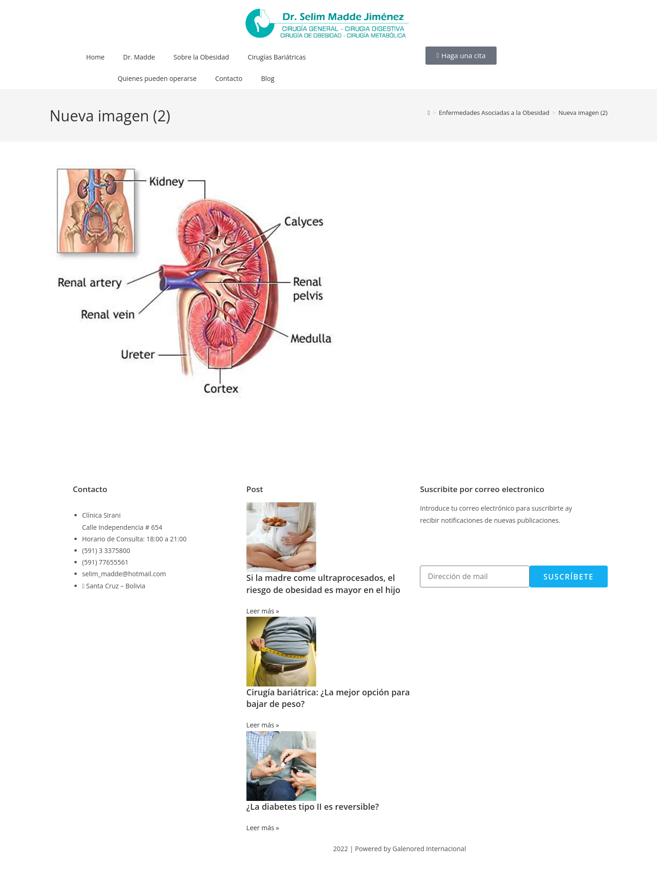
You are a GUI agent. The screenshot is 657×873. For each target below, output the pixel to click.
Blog (268, 78)
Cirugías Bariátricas (277, 57)
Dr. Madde (139, 57)
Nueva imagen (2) (583, 112)
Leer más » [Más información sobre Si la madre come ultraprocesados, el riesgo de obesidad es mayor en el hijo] (262, 610)
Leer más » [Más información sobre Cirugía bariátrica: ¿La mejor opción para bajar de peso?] (262, 724)
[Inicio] (429, 112)
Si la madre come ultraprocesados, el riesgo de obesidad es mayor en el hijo (323, 583)
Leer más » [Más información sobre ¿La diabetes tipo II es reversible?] (262, 827)
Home (95, 57)
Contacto (229, 78)
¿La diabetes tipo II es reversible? (312, 806)
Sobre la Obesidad (201, 57)
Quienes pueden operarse (157, 78)
